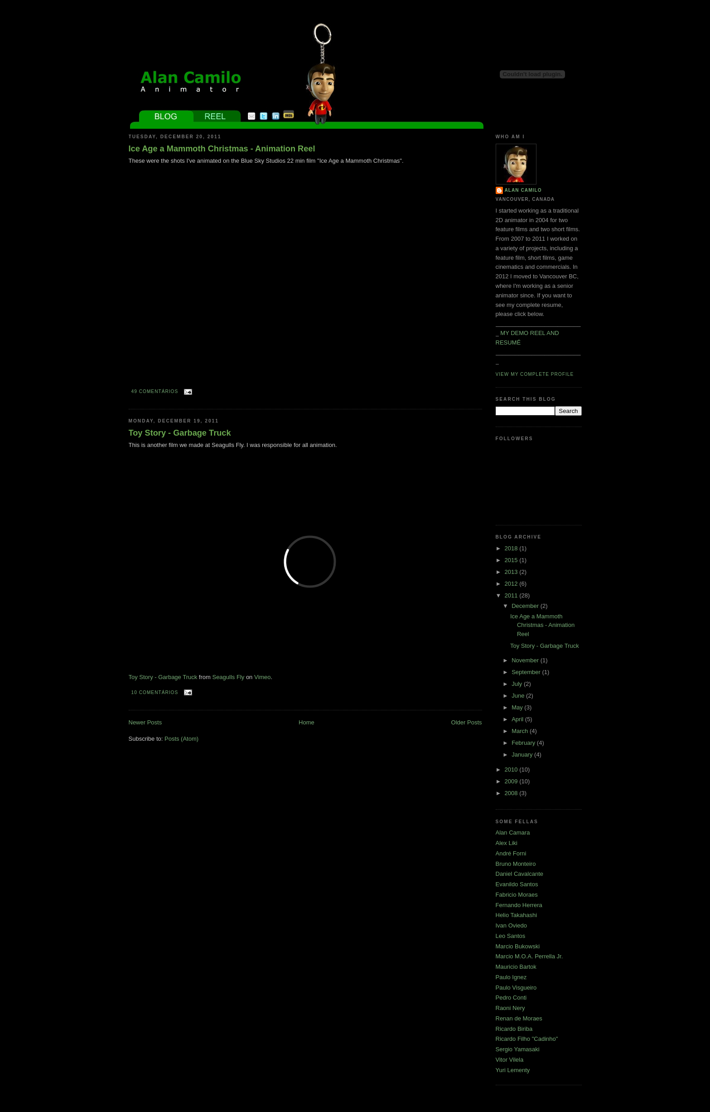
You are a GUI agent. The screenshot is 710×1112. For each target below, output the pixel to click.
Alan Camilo (523, 190)
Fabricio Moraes (517, 894)
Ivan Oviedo (511, 925)
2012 (512, 583)
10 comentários (155, 692)
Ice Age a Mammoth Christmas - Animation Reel (222, 148)
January (523, 754)
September (527, 672)
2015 (512, 560)
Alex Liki (506, 843)
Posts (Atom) (181, 738)
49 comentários (155, 391)
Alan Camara (513, 832)
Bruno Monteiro (516, 863)
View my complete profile (535, 374)
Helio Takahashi (516, 915)
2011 (512, 595)
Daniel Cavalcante (520, 873)
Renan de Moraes (519, 1018)
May (518, 707)
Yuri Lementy (513, 1070)
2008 (512, 793)
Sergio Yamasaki (518, 1049)
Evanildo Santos (517, 884)
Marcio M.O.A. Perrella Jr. (529, 956)
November (526, 660)
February (524, 742)
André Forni (511, 853)
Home (306, 722)
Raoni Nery (510, 1008)
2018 (512, 548)
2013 (512, 571)
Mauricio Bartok (516, 966)
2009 (512, 781)
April (518, 719)
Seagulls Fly (228, 677)
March (521, 731)
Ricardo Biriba (514, 1028)
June (519, 695)
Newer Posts (145, 722)
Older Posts (466, 722)
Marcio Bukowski (518, 946)
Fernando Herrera (519, 905)
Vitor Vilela (510, 1059)
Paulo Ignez (511, 977)
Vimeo (262, 677)
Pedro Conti (511, 997)
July (518, 683)
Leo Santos (511, 935)
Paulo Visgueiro (516, 987)
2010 (512, 769)
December (526, 605)
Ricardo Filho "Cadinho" (527, 1038)
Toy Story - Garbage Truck (180, 432)
